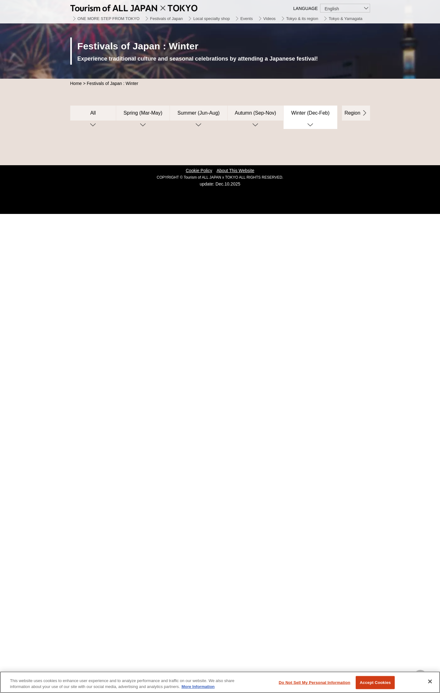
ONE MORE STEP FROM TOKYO (108, 18)
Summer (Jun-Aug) (198, 113)
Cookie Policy (199, 170)
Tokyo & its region (302, 18)
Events (246, 18)
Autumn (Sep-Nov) (255, 113)
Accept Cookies (375, 682)
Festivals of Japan (166, 18)
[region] (220, 682)
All (93, 113)
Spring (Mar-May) (142, 113)
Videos (269, 18)
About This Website (235, 170)
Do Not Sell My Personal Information (314, 682)
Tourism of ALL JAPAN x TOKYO (148, 7)
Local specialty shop (211, 18)
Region (352, 113)
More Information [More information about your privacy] (198, 686)
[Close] (430, 681)
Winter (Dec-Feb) (310, 113)
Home (76, 83)
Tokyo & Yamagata (346, 18)
